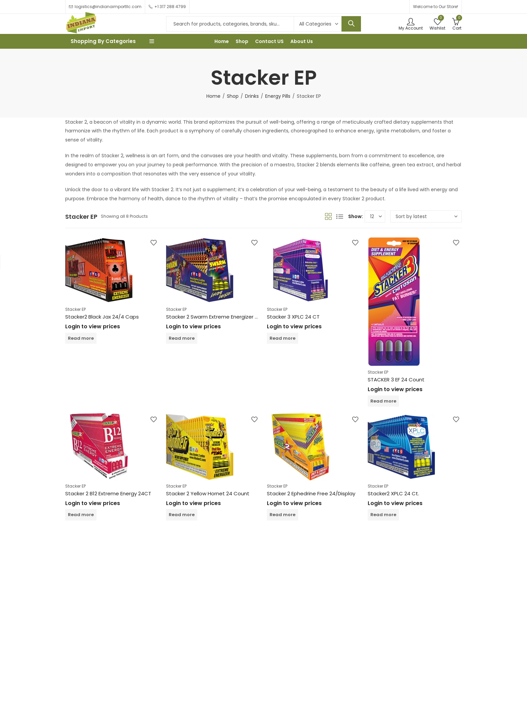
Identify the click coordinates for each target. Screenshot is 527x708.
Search (351, 24)
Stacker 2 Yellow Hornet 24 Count (207, 493)
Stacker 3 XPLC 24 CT (293, 316)
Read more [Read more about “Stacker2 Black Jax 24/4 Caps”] (81, 338)
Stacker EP (75, 309)
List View (339, 216)
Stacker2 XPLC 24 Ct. (393, 493)
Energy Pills (277, 96)
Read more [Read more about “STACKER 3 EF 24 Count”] (383, 401)
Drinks (252, 96)
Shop (233, 96)
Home (213, 96)
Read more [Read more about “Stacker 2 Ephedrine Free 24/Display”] (282, 514)
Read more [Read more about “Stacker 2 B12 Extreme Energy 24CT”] (81, 514)
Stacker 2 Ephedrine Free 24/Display (311, 493)
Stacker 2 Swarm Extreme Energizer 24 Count (222, 316)
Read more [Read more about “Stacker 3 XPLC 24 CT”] (282, 338)
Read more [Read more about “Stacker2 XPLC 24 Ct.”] (383, 514)
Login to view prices (92, 326)
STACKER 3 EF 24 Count (396, 379)
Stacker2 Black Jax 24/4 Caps (102, 316)
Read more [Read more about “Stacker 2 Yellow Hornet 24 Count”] (182, 514)
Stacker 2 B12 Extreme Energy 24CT (108, 493)
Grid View (328, 216)
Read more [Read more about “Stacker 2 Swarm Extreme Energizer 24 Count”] (182, 338)
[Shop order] (426, 216)
